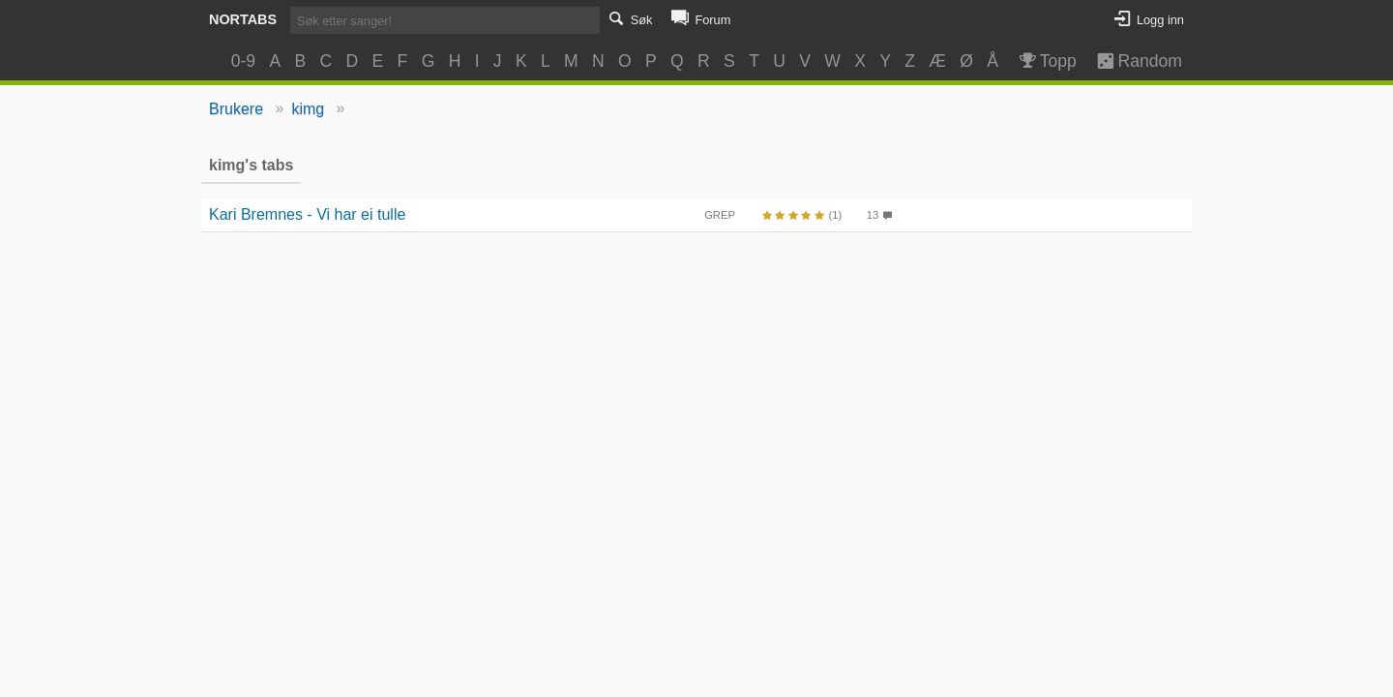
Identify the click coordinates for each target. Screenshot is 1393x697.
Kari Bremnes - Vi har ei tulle (307, 214)
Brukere (236, 109)
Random (1130, 61)
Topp (1046, 61)
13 (872, 215)
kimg (307, 109)
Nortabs (243, 19)
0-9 (243, 61)
